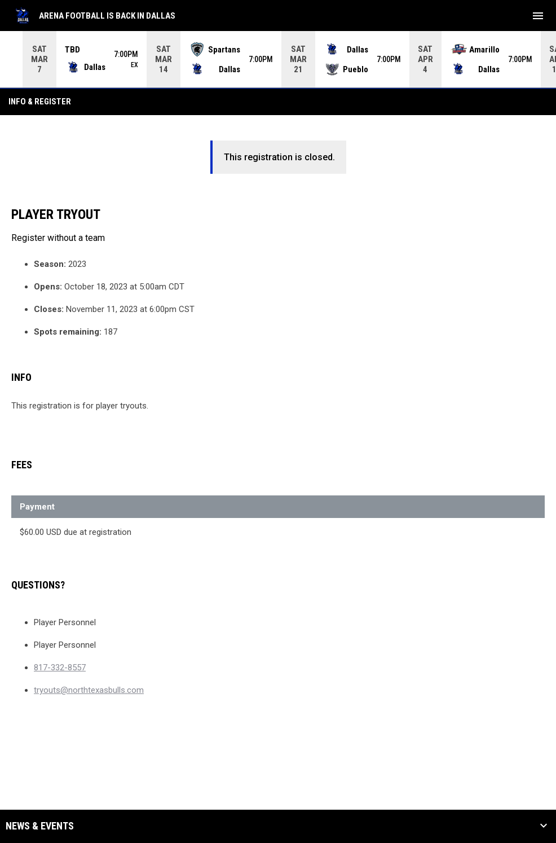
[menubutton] (538, 16)
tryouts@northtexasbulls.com (89, 689)
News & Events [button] (40, 825)
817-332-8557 (60, 667)
